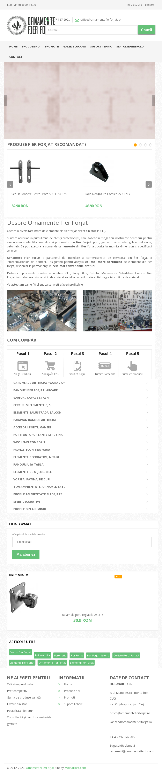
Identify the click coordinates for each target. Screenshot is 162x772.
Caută (146, 29)
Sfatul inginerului (130, 46)
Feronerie (60, 655)
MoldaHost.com (75, 768)
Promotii (52, 46)
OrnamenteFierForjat (39, 768)
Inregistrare (134, 4)
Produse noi (31, 46)
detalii (132, 104)
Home (13, 46)
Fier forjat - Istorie (98, 655)
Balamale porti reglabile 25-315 (82, 615)
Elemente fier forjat (22, 662)
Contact (15, 57)
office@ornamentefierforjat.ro (98, 19)
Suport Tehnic (101, 46)
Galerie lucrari (74, 46)
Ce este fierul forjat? (126, 655)
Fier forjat (77, 655)
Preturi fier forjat (20, 652)
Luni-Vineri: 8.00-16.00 (21, 5)
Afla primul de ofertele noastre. (29, 534)
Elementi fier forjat (82, 662)
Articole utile (42, 655)
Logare (149, 4)
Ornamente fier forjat (52, 662)
